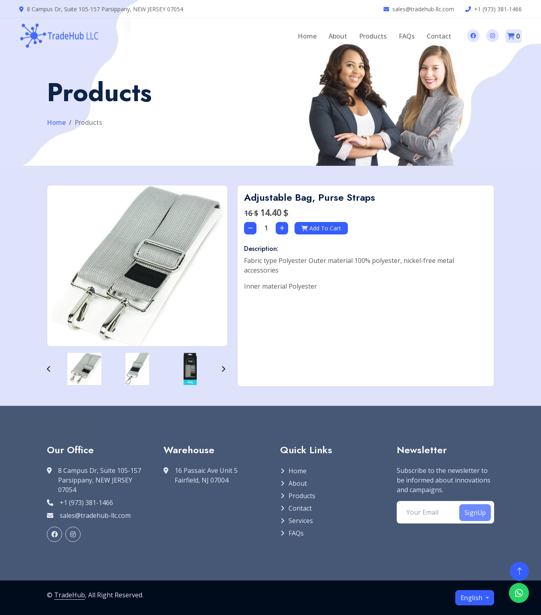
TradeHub (69, 595)
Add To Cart (321, 228)
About (338, 36)
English (472, 597)
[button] (49, 369)
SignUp (475, 512)
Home (307, 36)
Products (373, 36)
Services (301, 520)
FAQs (407, 36)
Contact (439, 36)
